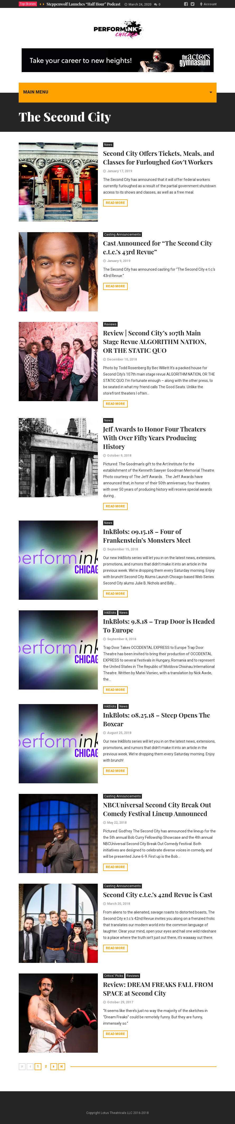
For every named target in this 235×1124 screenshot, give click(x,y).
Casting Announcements (122, 234)
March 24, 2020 (139, 4)
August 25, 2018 (119, 733)
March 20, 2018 (118, 904)
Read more (115, 203)
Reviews (110, 324)
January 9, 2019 (118, 261)
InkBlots (110, 613)
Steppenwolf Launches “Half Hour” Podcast (84, 4)
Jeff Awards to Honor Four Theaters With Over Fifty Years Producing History (154, 438)
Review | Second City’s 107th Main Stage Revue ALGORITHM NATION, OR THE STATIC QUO (154, 341)
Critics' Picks (113, 976)
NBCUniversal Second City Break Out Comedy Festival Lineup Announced (157, 809)
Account (210, 4)
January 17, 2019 (119, 171)
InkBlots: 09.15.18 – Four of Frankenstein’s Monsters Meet (147, 535)
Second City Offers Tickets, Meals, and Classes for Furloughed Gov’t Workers (158, 157)
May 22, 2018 (117, 823)
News (108, 145)
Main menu (35, 92)
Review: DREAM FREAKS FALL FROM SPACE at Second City (158, 988)
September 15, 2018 (122, 549)
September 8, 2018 (121, 639)
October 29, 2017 (120, 1002)
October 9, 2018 (119, 455)
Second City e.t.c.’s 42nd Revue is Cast (157, 894)
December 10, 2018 (122, 359)
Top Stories (28, 4)
